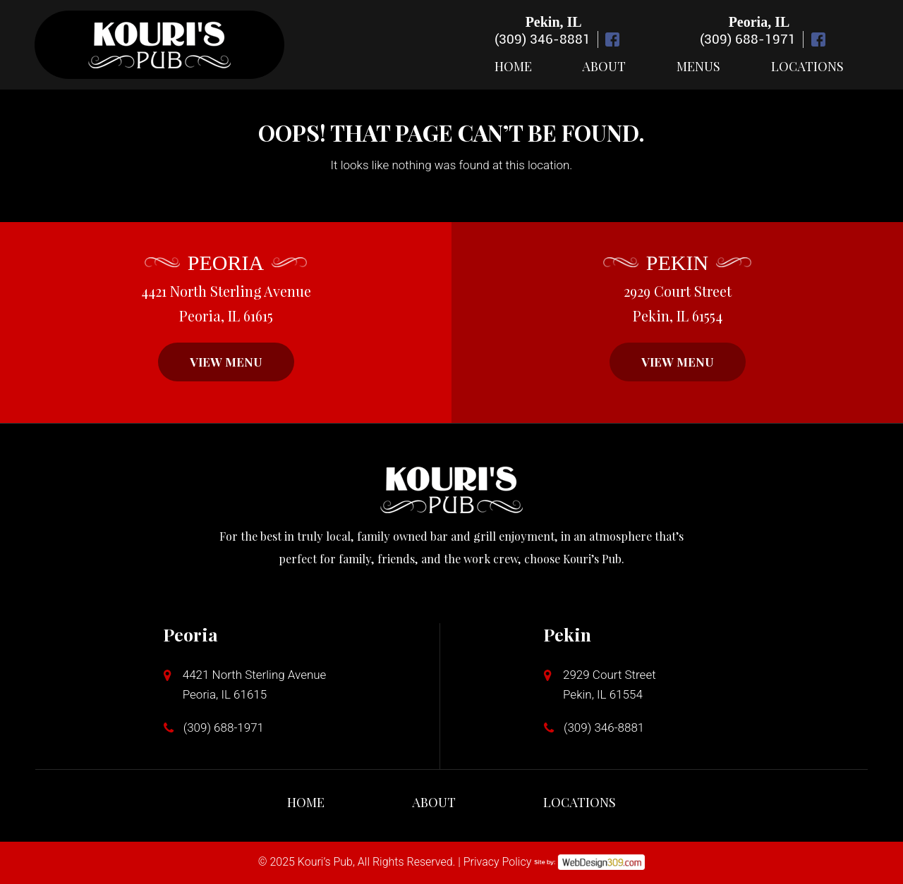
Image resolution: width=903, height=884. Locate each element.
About (604, 66)
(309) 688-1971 (748, 39)
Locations (807, 66)
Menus (698, 66)
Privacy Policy (497, 861)
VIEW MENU (226, 361)
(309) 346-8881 (542, 39)
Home (513, 66)
